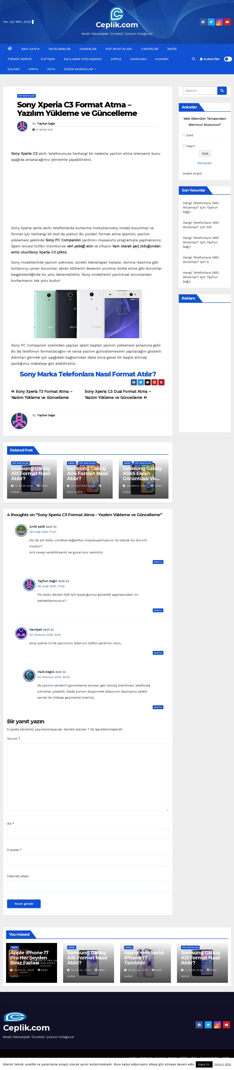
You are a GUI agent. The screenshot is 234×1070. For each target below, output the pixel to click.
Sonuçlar (205, 163)
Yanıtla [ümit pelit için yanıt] (158, 562)
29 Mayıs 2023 (137, 485)
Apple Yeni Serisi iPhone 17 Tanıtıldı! (144, 958)
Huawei (161, 59)
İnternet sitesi (18, 876)
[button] (193, 59)
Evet (189, 135)
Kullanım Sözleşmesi (83, 59)
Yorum (13, 739)
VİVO (51, 69)
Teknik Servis (19, 59)
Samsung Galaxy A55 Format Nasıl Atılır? (87, 958)
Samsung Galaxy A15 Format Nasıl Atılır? (30, 473)
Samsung (138, 59)
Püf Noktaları (119, 49)
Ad (10, 823)
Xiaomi (13, 69)
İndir (172, 49)
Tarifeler (150, 49)
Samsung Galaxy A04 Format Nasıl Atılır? (87, 473)
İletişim (48, 59)
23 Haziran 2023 (83, 485)
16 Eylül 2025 (24, 970)
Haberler (88, 49)
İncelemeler (60, 49)
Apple (116, 59)
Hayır (190, 146)
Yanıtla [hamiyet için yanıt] (158, 653)
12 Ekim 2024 (24, 485)
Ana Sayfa (30, 49)
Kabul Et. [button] (204, 1064)
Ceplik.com (117, 24)
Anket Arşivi (192, 173)
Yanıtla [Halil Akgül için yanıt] (158, 707)
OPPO (33, 69)
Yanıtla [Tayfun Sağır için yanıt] (158, 610)
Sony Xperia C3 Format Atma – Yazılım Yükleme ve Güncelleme (77, 109)
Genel (71, 463)
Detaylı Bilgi (222, 1064)
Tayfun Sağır (46, 123)
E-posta (14, 850)
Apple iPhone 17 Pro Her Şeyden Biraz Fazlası (29, 958)
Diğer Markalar (80, 69)
